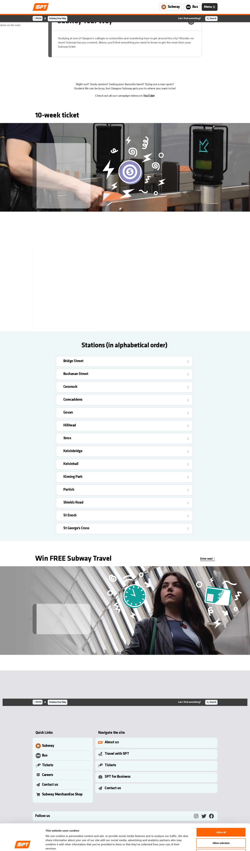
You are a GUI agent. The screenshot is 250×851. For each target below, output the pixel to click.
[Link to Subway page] (170, 7)
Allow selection (221, 817)
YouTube (148, 95)
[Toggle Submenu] (157, 742)
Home (38, 18)
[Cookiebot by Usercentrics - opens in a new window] (22, 844)
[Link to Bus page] (192, 7)
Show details (181, 844)
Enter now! (206, 558)
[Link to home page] (41, 7)
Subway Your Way (57, 18)
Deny (221, 828)
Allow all (221, 807)
